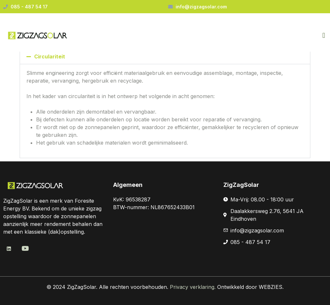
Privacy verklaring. (193, 287)
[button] (324, 35)
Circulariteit (49, 56)
